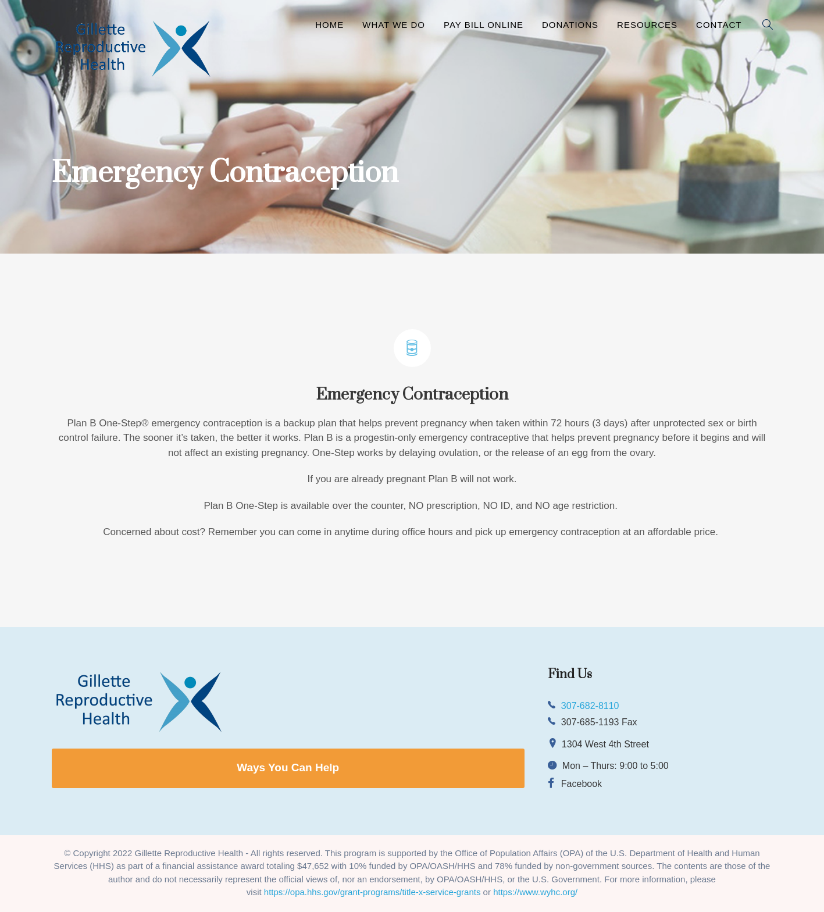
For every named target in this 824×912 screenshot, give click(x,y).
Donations (570, 25)
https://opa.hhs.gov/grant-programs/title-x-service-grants (372, 892)
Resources (647, 25)
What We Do (393, 25)
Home (329, 25)
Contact (718, 25)
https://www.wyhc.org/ (535, 892)
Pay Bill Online (483, 25)
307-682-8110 (590, 706)
